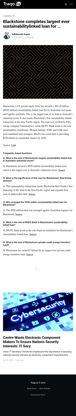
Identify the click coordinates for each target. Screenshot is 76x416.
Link (13, 145)
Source (61, 170)
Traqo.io (34, 383)
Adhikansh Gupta (21, 34)
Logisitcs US (9, 16)
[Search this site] (66, 4)
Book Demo (31, 388)
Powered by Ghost (38, 395)
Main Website (44, 388)
